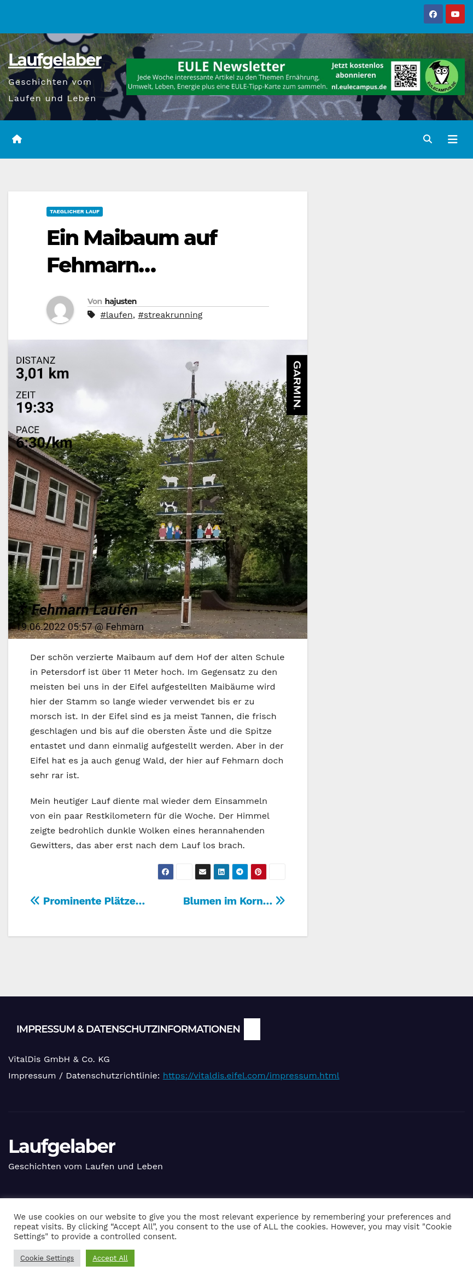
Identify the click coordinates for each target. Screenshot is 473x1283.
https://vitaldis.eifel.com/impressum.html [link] (251, 1075)
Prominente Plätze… (87, 901)
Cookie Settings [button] (47, 1258)
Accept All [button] (109, 1258)
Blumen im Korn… (234, 901)
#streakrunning (170, 315)
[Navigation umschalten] (453, 139)
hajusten (120, 301)
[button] (427, 139)
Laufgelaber (54, 60)
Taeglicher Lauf (75, 211)
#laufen (116, 315)
